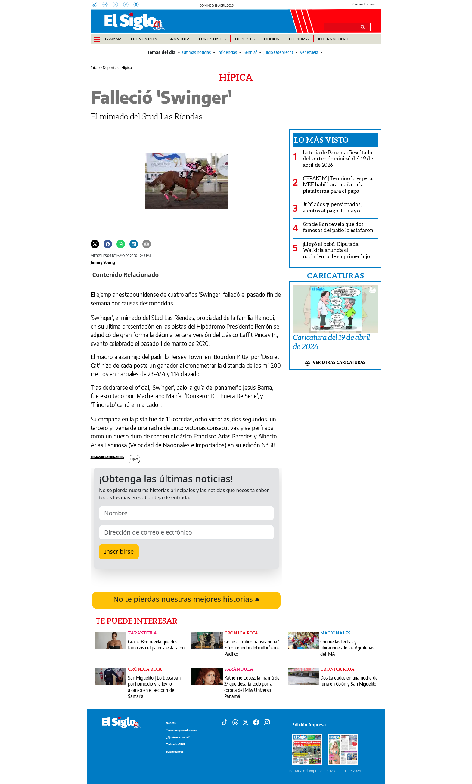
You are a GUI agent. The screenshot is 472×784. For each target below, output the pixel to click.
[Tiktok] (225, 722)
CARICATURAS (335, 275)
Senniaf (250, 52)
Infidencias (227, 52)
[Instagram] (137, 5)
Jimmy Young (103, 262)
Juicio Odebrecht (278, 52)
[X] (118, 5)
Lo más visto (321, 139)
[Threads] (107, 5)
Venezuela (309, 52)
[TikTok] (97, 5)
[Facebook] (128, 5)
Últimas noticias (196, 52)
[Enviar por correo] (146, 243)
